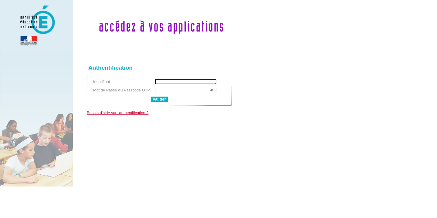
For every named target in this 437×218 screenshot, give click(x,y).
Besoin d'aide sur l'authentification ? (117, 113)
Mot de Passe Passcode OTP (121, 90)
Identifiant (101, 81)
